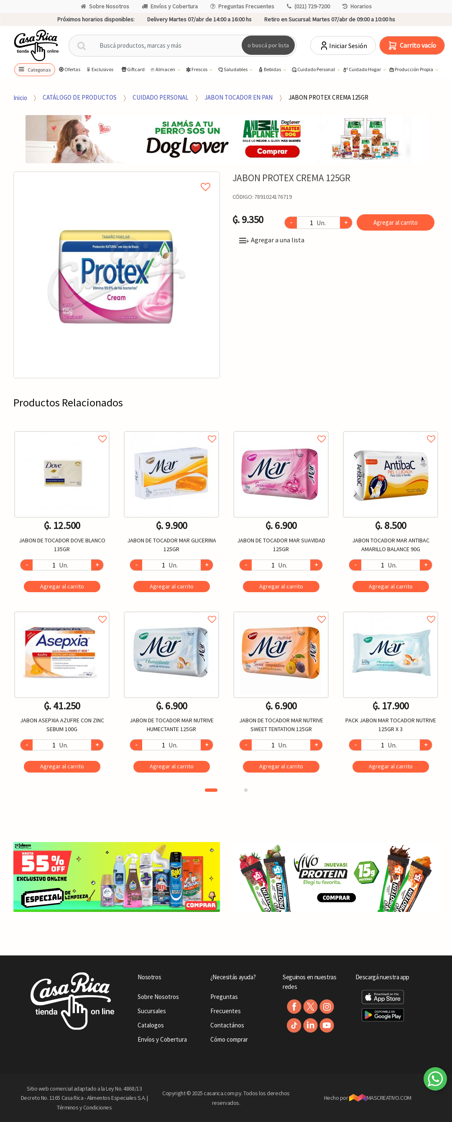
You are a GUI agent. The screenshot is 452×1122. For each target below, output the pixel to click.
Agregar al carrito (395, 222)
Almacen (162, 69)
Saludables (232, 69)
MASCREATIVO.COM (380, 1097)
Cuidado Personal (313, 69)
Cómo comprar (229, 1039)
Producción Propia (411, 69)
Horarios (357, 6)
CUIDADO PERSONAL (161, 97)
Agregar (62, 586)
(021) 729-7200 (308, 6)
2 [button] (246, 790)
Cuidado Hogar (362, 69)
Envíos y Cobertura (170, 6)
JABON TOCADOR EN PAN (238, 97)
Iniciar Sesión (343, 46)
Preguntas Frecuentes (242, 6)
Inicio (20, 97)
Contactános (227, 1025)
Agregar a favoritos (62, 429)
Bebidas (270, 69)
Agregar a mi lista (116, 177)
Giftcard (133, 69)
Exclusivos (99, 69)
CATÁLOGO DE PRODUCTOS (80, 97)
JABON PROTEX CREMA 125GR (328, 97)
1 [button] (211, 790)
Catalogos (151, 1025)
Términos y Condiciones (84, 1107)
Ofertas (69, 69)
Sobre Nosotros (105, 6)
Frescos (196, 69)
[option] (117, 275)
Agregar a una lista (271, 240)
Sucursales (152, 1011)
